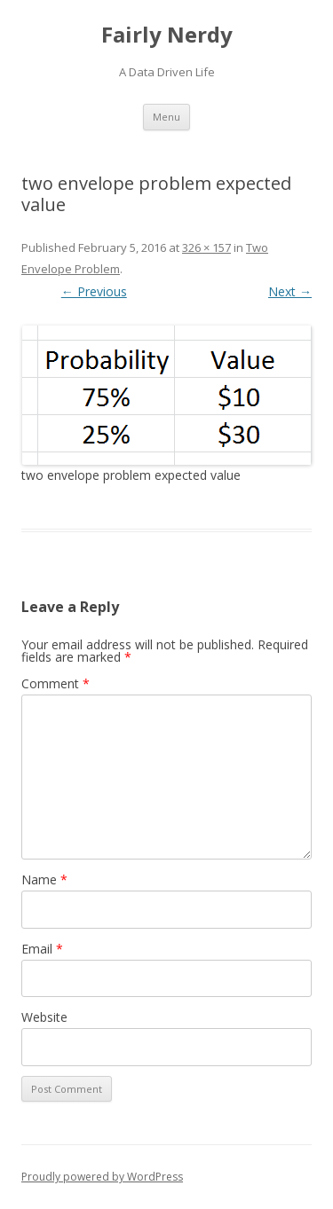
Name (44, 879)
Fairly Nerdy (167, 35)
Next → (290, 291)
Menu (166, 116)
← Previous (94, 291)
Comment (55, 683)
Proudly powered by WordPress (102, 1176)
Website (44, 1017)
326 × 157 (206, 247)
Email (42, 948)
